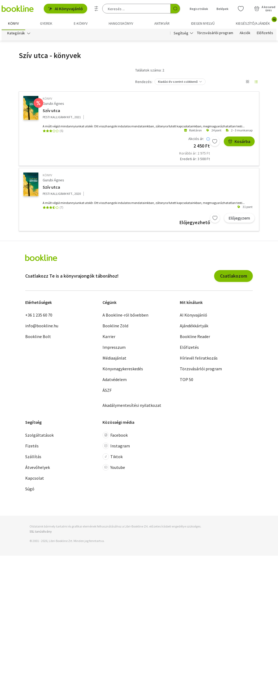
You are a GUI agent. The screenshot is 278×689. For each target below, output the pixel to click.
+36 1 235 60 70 (38, 316)
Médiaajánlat (114, 359)
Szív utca (51, 112)
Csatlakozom (233, 277)
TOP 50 (186, 381)
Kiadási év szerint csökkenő (178, 83)
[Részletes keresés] (96, 8)
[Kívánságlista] (241, 9)
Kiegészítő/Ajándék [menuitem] (256, 21)
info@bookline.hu (41, 327)
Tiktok (113, 458)
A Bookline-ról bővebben (125, 316)
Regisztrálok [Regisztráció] (199, 9)
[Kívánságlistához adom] (215, 143)
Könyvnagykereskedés (123, 370)
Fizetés (32, 447)
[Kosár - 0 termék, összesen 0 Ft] (264, 8)
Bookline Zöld (115, 327)
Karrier (109, 338)
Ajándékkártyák (194, 327)
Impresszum (114, 348)
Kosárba (239, 143)
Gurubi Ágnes (53, 104)
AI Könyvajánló (65, 8)
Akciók (245, 34)
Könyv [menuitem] (13, 23)
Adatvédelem (115, 381)
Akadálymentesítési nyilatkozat (132, 407)
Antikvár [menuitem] (162, 23)
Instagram (116, 447)
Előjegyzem (239, 219)
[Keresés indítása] (175, 8)
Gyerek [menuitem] (46, 23)
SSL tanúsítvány (41, 533)
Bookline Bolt (38, 338)
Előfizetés (265, 34)
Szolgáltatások (39, 436)
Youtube (114, 468)
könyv (47, 100)
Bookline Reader (195, 338)
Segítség (181, 34)
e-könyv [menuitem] (80, 23)
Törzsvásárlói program (215, 34)
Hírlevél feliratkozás (199, 359)
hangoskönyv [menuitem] (121, 23)
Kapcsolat (34, 479)
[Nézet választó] (247, 83)
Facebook (115, 436)
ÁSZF (107, 391)
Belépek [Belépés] (222, 9)
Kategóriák (16, 34)
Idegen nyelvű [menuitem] (203, 23)
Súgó (29, 490)
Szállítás (33, 458)
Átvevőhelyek (37, 468)
